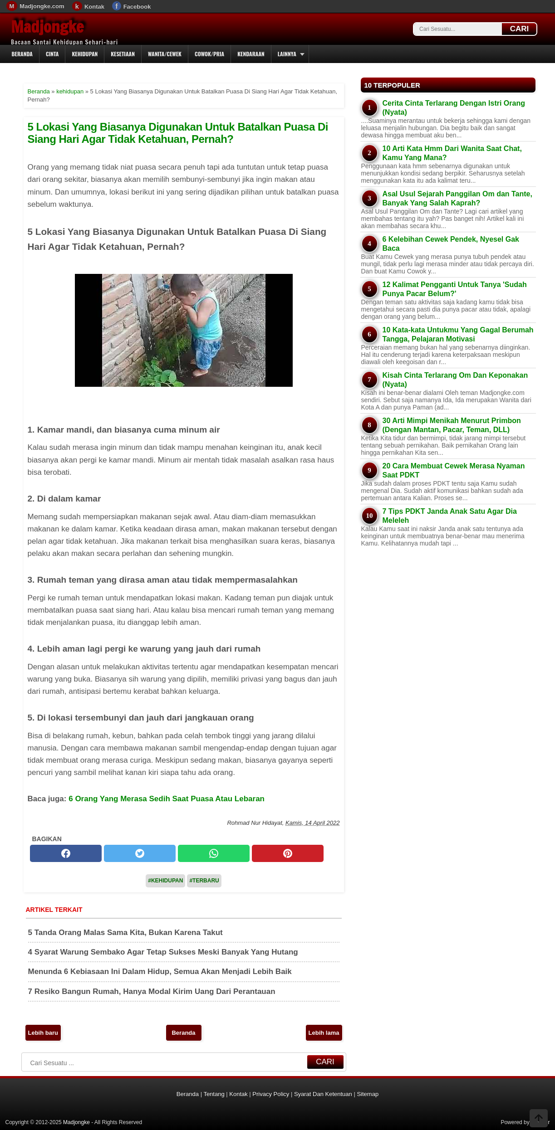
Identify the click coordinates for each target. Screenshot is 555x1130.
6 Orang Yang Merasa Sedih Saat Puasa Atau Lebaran (167, 798)
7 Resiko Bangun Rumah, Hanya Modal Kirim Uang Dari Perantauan (151, 991)
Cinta (52, 54)
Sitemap (367, 1094)
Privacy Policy (270, 1094)
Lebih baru (43, 1032)
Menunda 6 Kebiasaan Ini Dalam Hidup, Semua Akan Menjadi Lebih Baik (160, 971)
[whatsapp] (214, 853)
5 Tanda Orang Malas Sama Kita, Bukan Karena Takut (125, 932)
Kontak (94, 6)
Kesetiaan (123, 54)
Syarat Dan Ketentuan (323, 1094)
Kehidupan (85, 54)
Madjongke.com (42, 6)
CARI (519, 28)
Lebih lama (324, 1032)
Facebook (137, 6)
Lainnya (287, 54)
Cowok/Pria (209, 54)
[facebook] (66, 853)
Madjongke (47, 26)
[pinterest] (288, 853)
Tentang (213, 1094)
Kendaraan (251, 54)
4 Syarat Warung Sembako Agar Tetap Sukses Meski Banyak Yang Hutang (163, 952)
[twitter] (140, 853)
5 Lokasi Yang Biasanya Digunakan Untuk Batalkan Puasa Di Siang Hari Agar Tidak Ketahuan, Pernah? (178, 133)
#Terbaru (204, 880)
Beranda (22, 54)
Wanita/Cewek (165, 54)
